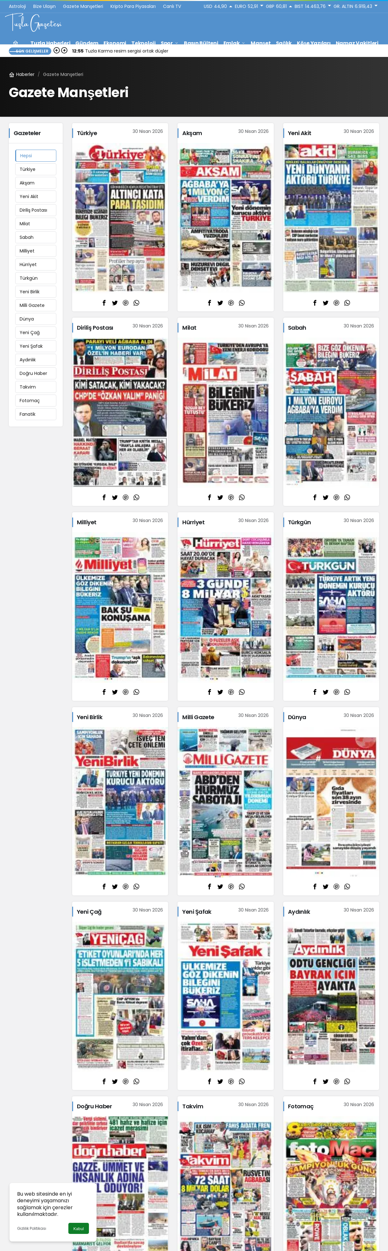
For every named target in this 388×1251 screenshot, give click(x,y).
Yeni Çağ (30, 332)
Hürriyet (28, 264)
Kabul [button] (78, 1228)
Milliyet (27, 251)
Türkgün (29, 278)
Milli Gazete (32, 305)
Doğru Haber (33, 373)
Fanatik (27, 414)
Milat (25, 224)
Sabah (27, 237)
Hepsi (26, 155)
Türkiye (27, 169)
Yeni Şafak (31, 346)
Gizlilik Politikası (31, 1228)
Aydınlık (28, 360)
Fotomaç (30, 400)
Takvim (28, 387)
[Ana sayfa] (15, 43)
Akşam (27, 183)
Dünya (27, 319)
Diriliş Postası (33, 210)
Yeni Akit (29, 196)
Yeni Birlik (30, 292)
